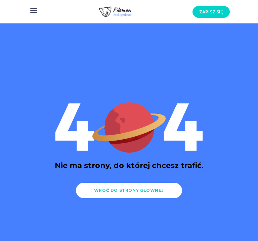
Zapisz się (211, 11)
